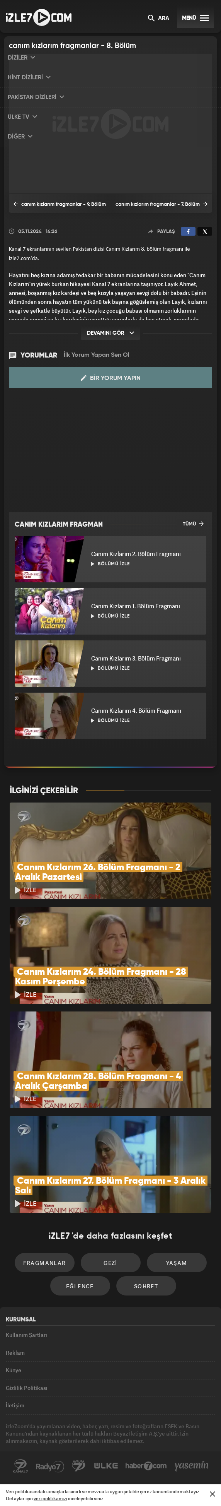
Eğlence (80, 1286)
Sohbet (146, 1286)
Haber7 (146, 1466)
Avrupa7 (79, 1466)
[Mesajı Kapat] (212, 1494)
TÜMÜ (193, 523)
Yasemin (192, 1466)
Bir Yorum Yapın (111, 378)
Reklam (15, 1352)
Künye (13, 1370)
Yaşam (176, 1262)
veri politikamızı (50, 1498)
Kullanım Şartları (26, 1334)
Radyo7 (50, 1466)
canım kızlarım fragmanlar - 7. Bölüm (161, 203)
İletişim (15, 1405)
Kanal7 (20, 1466)
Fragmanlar (44, 1262)
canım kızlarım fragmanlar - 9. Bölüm (60, 203)
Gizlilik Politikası (27, 1387)
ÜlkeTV (106, 1466)
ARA (158, 19)
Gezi (110, 1262)
